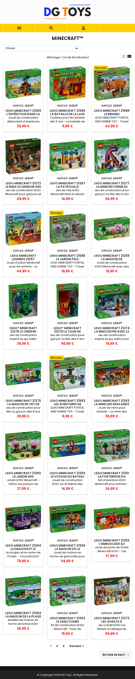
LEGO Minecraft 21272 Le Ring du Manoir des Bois (23, 186)
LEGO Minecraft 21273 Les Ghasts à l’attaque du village (111, 621)
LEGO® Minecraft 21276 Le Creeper (23, 330)
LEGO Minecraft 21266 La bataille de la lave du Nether (67, 114)
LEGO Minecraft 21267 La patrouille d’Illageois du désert (67, 186)
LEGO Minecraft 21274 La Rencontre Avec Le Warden (112, 331)
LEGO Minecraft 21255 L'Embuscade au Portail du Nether (111, 543)
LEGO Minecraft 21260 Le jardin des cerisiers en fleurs (23, 476)
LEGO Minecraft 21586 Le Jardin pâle (67, 257)
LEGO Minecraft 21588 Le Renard (111, 112)
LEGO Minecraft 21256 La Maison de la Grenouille (67, 548)
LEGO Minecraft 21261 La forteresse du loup (111, 476)
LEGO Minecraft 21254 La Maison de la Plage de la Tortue (23, 616)
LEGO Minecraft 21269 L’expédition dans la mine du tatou (23, 114)
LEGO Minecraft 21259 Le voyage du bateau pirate (67, 476)
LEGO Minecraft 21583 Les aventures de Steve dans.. (67, 404)
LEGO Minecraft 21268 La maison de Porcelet (111, 259)
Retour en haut (116, 655)
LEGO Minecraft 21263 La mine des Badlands (111, 402)
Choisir (42, 48)
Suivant (77, 646)
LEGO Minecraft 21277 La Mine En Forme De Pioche (111, 186)
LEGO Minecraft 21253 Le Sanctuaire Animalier (67, 621)
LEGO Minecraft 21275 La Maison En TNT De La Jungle (23, 404)
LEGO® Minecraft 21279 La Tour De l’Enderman (67, 331)
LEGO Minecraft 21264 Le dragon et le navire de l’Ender (23, 548)
